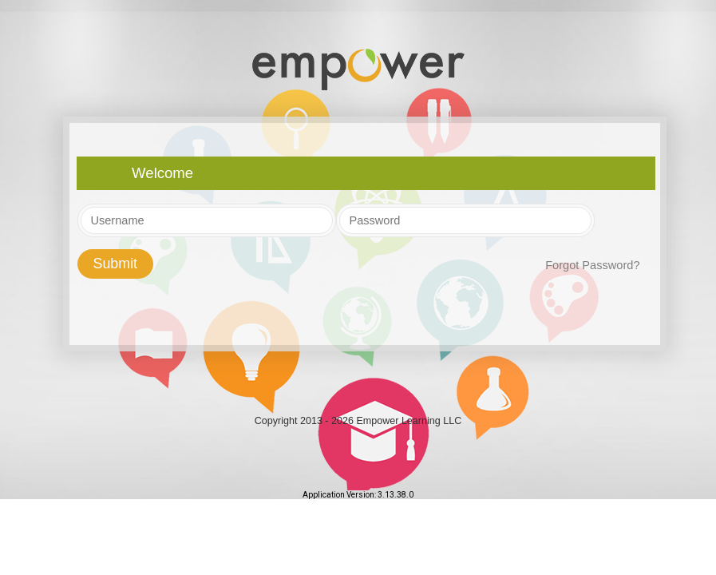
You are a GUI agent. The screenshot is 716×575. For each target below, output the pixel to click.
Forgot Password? (592, 265)
